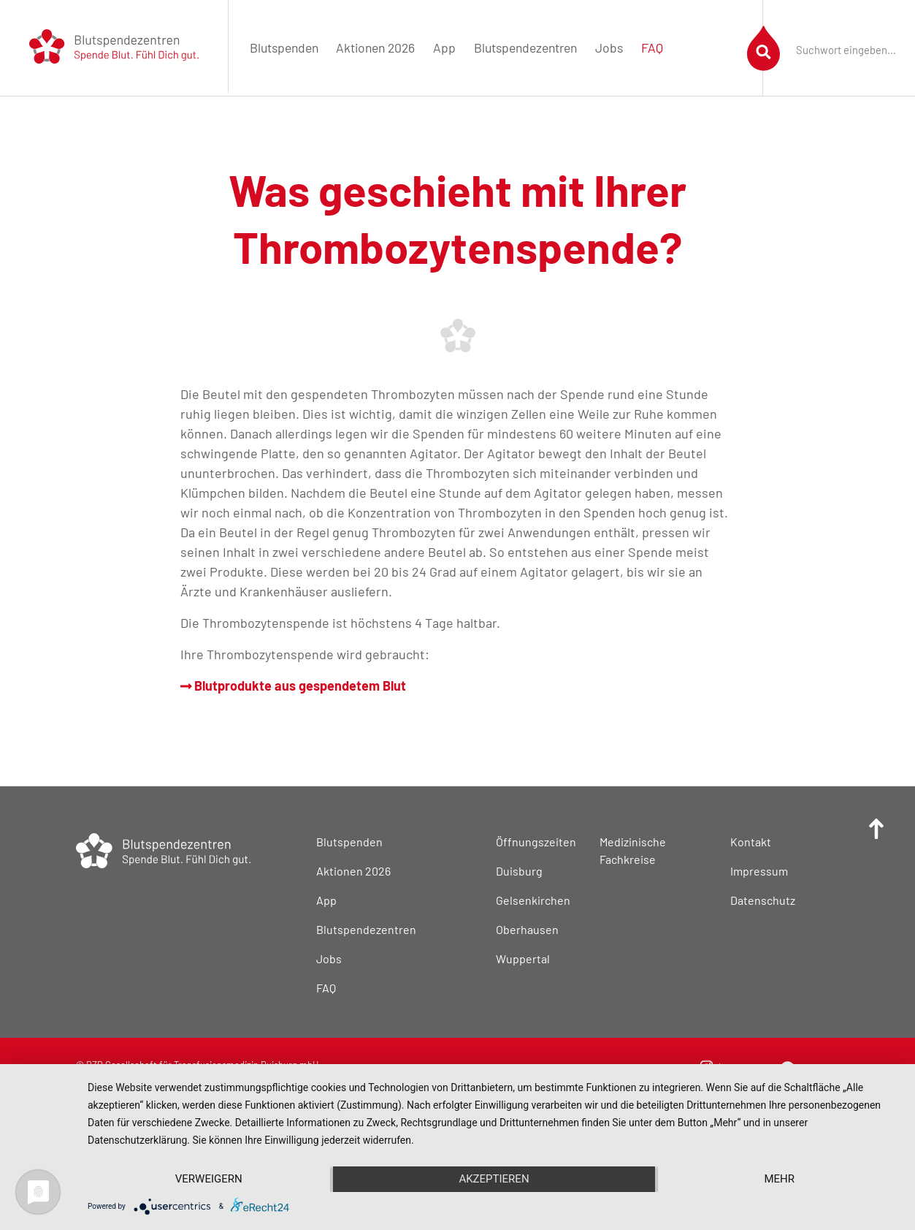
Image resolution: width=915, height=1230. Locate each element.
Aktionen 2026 (375, 47)
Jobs (609, 47)
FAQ (652, 47)
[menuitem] (283, 48)
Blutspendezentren (525, 47)
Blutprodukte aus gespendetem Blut (293, 685)
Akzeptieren (494, 1178)
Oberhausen (527, 929)
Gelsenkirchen (533, 900)
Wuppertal (523, 958)
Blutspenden (284, 47)
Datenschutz (762, 900)
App (444, 47)
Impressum (759, 871)
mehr (779, 1178)
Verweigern (208, 1178)
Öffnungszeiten (536, 842)
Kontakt (750, 842)
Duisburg (519, 871)
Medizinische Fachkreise (633, 850)
